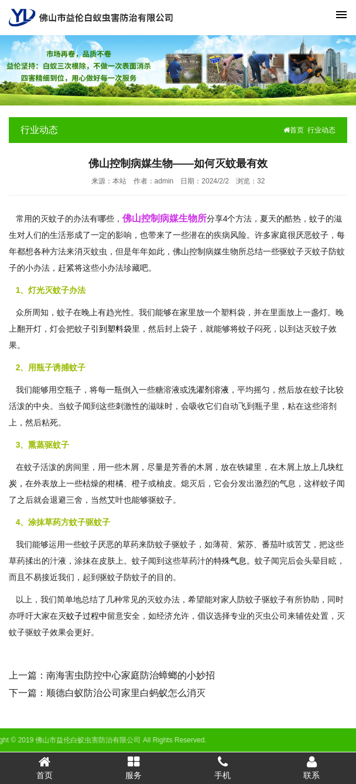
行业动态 (321, 130)
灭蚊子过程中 (82, 616)
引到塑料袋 (111, 328)
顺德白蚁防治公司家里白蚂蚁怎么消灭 (126, 693)
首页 (293, 130)
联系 (311, 767)
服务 (133, 767)
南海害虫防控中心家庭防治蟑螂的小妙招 (130, 675)
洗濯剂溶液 (208, 389)
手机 (222, 767)
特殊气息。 (234, 560)
